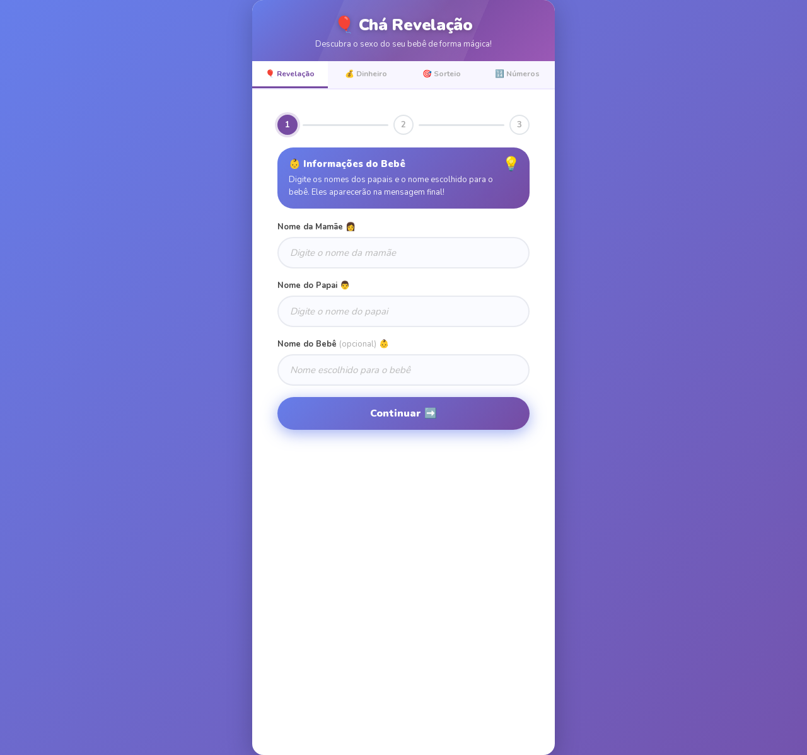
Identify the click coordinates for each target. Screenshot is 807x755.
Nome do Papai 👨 (313, 285)
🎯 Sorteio (441, 74)
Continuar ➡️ (403, 413)
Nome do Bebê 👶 (333, 344)
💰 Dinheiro (366, 74)
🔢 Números (517, 74)
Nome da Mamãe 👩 (316, 227)
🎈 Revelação (290, 74)
